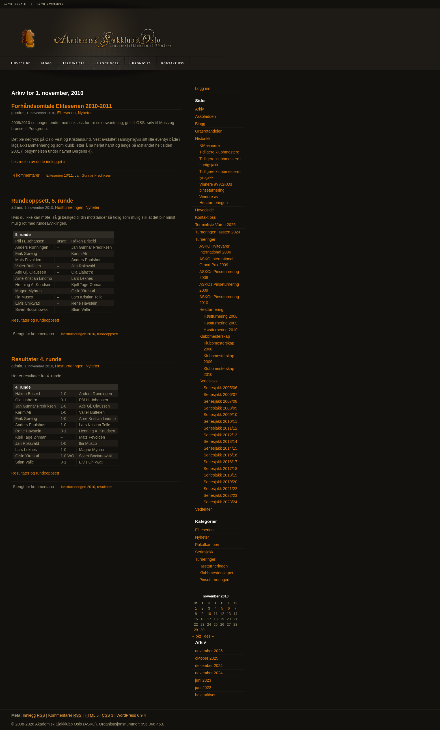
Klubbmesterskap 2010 (219, 371)
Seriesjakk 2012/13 (220, 435)
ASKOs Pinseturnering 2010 (219, 299)
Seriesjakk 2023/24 (220, 502)
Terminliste (74, 63)
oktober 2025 (206, 658)
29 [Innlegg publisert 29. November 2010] (196, 630)
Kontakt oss (172, 63)
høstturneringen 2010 (78, 334)
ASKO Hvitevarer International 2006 (215, 249)
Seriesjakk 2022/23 (220, 495)
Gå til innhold (15, 4)
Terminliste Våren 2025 (215, 224)
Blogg (46, 63)
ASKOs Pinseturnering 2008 (219, 274)
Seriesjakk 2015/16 (220, 455)
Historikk (202, 138)
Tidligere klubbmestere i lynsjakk (220, 174)
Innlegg (34, 715)
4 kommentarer (26, 175)
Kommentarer (65, 715)
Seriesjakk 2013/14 (220, 441)
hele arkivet (205, 695)
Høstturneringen (69, 207)
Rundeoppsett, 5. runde (42, 201)
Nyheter (85, 113)
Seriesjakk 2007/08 (220, 401)
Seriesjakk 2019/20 (220, 482)
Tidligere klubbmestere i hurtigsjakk (220, 162)
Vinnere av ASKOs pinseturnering (215, 187)
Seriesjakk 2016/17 (220, 462)
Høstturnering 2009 (221, 323)
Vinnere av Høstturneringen (213, 199)
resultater (104, 487)
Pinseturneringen (214, 579)
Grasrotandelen (209, 131)
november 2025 (209, 651)
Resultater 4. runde (36, 359)
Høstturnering (211, 309)
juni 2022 (203, 687)
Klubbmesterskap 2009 (219, 359)
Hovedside (18, 63)
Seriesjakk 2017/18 (220, 468)
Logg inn (202, 88)
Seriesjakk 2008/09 (220, 408)
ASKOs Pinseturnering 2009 (219, 287)
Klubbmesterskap (214, 336)
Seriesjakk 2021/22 (220, 488)
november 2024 (209, 673)
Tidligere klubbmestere (219, 152)
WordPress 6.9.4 (131, 715)
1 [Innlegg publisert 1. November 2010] (196, 608)
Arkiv (199, 109)
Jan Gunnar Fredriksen (93, 175)
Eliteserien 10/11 (59, 175)
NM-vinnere (209, 145)
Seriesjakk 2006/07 (220, 394)
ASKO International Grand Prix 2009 (216, 262)
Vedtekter (203, 509)
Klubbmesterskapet (216, 573)
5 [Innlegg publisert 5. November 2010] (222, 608)
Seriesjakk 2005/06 (220, 387)
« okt (196, 636)
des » (209, 636)
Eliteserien (66, 113)
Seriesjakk (208, 381)
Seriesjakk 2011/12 (220, 428)
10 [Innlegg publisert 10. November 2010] (209, 614)
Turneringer (107, 63)
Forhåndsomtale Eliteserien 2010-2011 (61, 106)
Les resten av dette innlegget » (38, 161)
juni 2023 (203, 680)
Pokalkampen (207, 544)
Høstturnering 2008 (221, 316)
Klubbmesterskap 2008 (219, 346)
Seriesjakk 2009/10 (220, 414)
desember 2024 (209, 665)
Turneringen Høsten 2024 (217, 232)
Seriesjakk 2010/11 (220, 421)
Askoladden (140, 63)
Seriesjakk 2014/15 (220, 448)
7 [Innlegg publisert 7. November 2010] (235, 608)
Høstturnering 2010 (221, 330)
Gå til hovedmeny (48, 4)
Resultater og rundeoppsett (35, 320)
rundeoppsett (107, 334)
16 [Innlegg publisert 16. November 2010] (202, 619)
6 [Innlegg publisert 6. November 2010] (229, 608)
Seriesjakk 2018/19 (220, 475)
